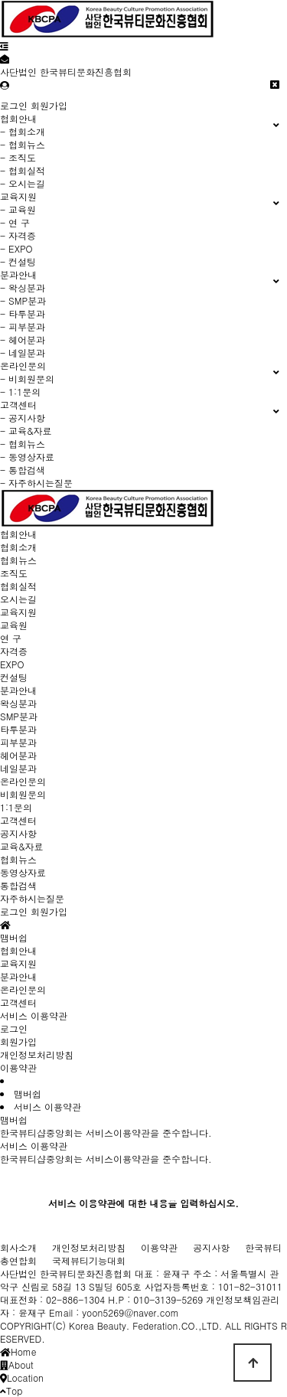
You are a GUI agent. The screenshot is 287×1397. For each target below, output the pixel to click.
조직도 (14, 572)
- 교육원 (18, 209)
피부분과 (18, 742)
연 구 (10, 638)
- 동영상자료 (27, 456)
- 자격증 (18, 235)
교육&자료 (22, 846)
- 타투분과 (22, 313)
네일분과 (18, 768)
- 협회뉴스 (22, 144)
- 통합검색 (22, 469)
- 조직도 (18, 157)
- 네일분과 (22, 352)
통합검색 (18, 885)
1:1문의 (16, 807)
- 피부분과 (22, 326)
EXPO (12, 664)
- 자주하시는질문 (36, 482)
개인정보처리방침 (36, 1054)
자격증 (14, 651)
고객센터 (18, 820)
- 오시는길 (22, 183)
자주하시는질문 (32, 898)
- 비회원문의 (27, 378)
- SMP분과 (23, 300)
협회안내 (18, 533)
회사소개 (18, 1247)
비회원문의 (23, 794)
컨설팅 (14, 677)
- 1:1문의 (20, 391)
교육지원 (18, 612)
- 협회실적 (22, 170)
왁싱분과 (18, 703)
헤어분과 (18, 755)
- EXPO (16, 248)
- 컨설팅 (18, 261)
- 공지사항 (22, 417)
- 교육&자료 (26, 430)
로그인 (14, 105)
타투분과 (18, 729)
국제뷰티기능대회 (89, 1260)
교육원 (14, 625)
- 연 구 (15, 222)
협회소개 (18, 546)
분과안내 (18, 690)
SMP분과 (19, 716)
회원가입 (49, 105)
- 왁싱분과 (22, 287)
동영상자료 (23, 872)
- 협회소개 (22, 131)
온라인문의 (23, 781)
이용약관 (18, 1067)
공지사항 (18, 833)
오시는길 (18, 598)
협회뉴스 (18, 559)
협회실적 (18, 585)
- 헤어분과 (22, 339)
